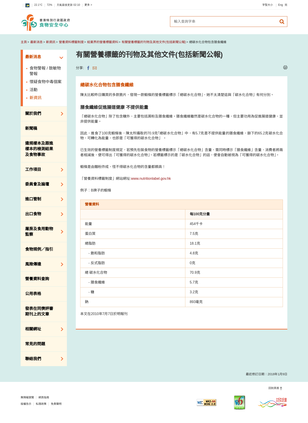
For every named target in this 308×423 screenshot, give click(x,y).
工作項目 (43, 169)
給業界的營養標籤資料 (102, 42)
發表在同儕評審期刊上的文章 (39, 311)
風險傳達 (43, 264)
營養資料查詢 (37, 279)
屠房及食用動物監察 (43, 232)
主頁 (24, 42)
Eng (280, 4)
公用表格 (33, 293)
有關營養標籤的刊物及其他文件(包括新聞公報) (154, 42)
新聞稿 (31, 128)
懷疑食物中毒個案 (46, 82)
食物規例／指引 (39, 249)
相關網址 (43, 329)
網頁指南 (43, 397)
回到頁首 (273, 388)
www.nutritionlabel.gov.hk (151, 178)
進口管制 (43, 199)
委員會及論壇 (43, 184)
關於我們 (43, 113)
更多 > (88, 4)
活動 (34, 90)
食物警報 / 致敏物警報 (45, 71)
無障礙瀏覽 (27, 397)
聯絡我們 (43, 358)
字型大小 (267, 4)
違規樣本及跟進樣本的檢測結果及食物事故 (39, 149)
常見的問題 (35, 344)
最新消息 (36, 42)
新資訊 (50, 42)
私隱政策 (41, 403)
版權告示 (26, 403)
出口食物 (43, 214)
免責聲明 (56, 403)
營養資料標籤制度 (71, 42)
